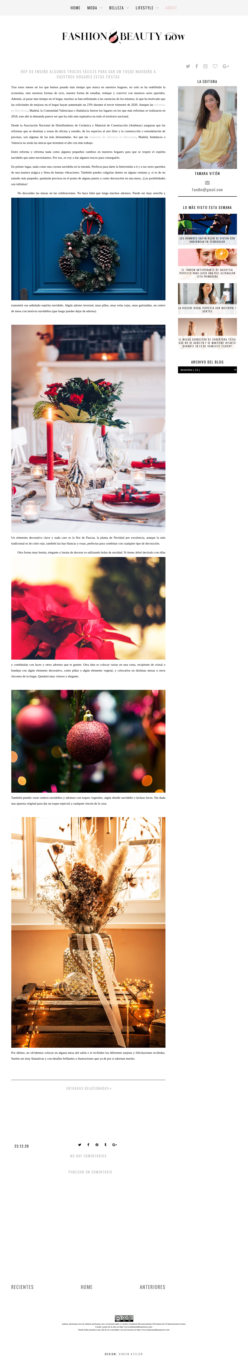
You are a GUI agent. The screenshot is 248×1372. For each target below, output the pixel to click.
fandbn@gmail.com (207, 189)
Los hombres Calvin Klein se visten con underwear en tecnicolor (207, 240)
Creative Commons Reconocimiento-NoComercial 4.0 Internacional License (153, 1324)
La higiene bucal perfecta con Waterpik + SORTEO (207, 309)
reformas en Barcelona (121, 137)
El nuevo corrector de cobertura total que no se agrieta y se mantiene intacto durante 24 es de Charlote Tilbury (207, 343)
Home (87, 1286)
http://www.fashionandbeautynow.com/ (136, 1327)
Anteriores (152, 1286)
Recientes (22, 1286)
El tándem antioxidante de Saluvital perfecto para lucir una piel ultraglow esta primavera (207, 273)
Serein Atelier (131, 1354)
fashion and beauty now (95, 1324)
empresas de (98, 137)
